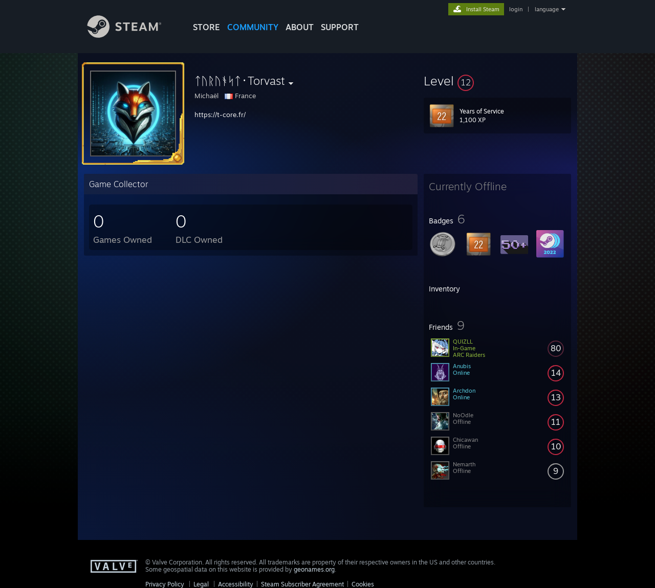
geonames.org (314, 569)
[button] (497, 81)
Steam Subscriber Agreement (302, 584)
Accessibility (235, 584)
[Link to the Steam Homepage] (132, 35)
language (547, 9)
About (300, 27)
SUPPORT (340, 27)
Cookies (363, 584)
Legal (201, 584)
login (515, 9)
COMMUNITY (252, 27)
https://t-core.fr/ (220, 114)
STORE (206, 27)
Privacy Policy (164, 584)
